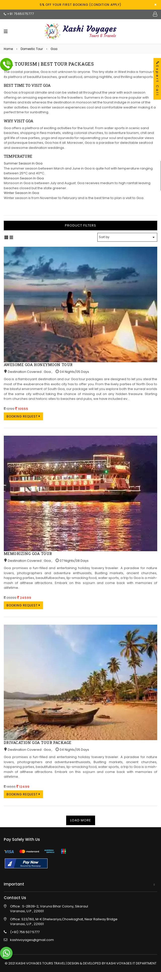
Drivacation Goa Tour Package (37, 742)
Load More (80, 820)
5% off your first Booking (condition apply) (80, 5)
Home (8, 49)
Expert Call (157, 79)
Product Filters (80, 225)
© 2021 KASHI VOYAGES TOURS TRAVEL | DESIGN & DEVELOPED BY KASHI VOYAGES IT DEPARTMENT (80, 963)
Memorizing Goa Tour (28, 553)
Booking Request (23, 416)
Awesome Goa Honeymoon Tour (38, 364)
